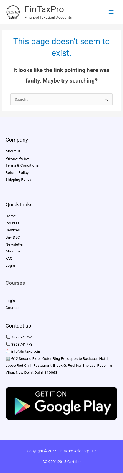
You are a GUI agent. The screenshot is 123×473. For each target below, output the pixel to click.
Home (11, 216)
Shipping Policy (18, 179)
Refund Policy (17, 172)
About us (13, 151)
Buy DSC (13, 237)
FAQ (9, 258)
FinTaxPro (44, 9)
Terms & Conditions (22, 165)
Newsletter (15, 244)
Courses (12, 223)
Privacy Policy (17, 158)
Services (13, 230)
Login (10, 265)
